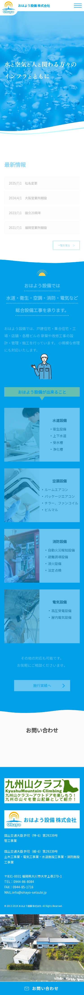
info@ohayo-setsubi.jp (29, 892)
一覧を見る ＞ (66, 245)
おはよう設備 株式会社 (34, 5)
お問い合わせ (45, 988)
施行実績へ (42, 685)
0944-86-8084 (23, 881)
